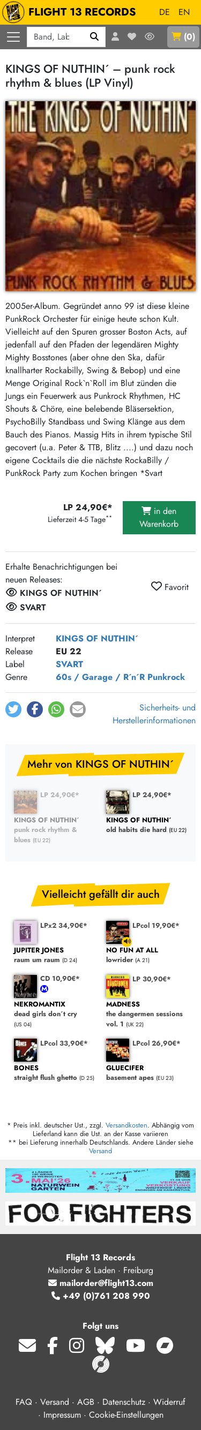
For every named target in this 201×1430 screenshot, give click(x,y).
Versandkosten (126, 1125)
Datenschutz (123, 1402)
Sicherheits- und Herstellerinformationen (154, 714)
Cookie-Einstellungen (126, 1415)
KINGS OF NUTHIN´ (97, 638)
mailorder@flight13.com (100, 1283)
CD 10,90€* (60, 978)
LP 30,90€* (151, 979)
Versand (100, 1151)
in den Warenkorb (158, 517)
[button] (13, 709)
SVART (69, 664)
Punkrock (166, 677)
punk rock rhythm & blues (54, 830)
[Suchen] (95, 37)
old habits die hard (147, 825)
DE (164, 12)
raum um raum (54, 955)
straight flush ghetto (54, 1073)
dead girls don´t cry (54, 1009)
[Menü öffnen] (13, 37)
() (183, 37)
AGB (85, 1402)
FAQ (24, 1402)
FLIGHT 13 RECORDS (71, 12)
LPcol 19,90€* (156, 925)
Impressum (62, 1415)
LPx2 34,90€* (63, 925)
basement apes (147, 1073)
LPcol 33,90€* (64, 1043)
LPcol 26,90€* (156, 1043)
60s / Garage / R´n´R (100, 677)
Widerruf (169, 1402)
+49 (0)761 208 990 (100, 1296)
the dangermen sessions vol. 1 (147, 1014)
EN (184, 12)
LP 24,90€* (59, 795)
